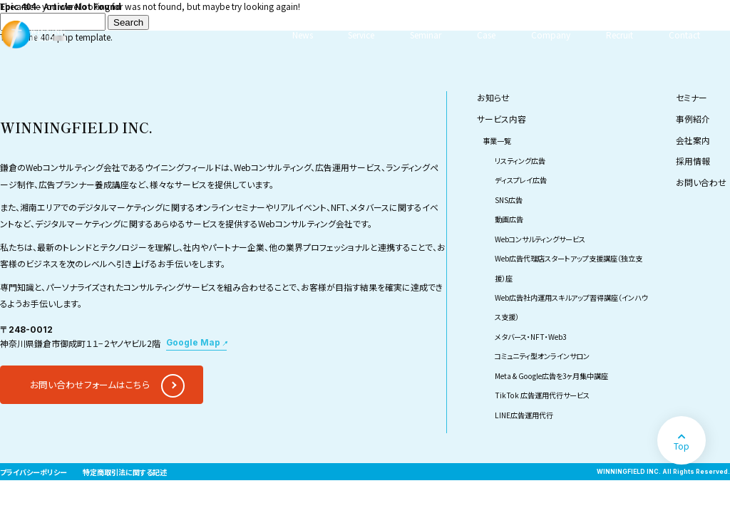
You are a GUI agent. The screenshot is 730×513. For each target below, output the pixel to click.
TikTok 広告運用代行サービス (542, 395)
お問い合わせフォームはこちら (90, 384)
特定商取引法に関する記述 (125, 472)
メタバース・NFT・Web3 (531, 336)
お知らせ (493, 97)
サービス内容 (501, 119)
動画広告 (509, 219)
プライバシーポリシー (33, 472)
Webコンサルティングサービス (540, 239)
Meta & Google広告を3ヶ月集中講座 (551, 375)
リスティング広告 (520, 160)
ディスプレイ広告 (521, 180)
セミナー (691, 97)
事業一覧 (497, 140)
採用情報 (693, 161)
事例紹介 (693, 119)
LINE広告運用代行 (524, 415)
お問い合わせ (701, 182)
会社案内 (693, 140)
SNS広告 (509, 200)
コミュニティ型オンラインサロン (542, 356)
